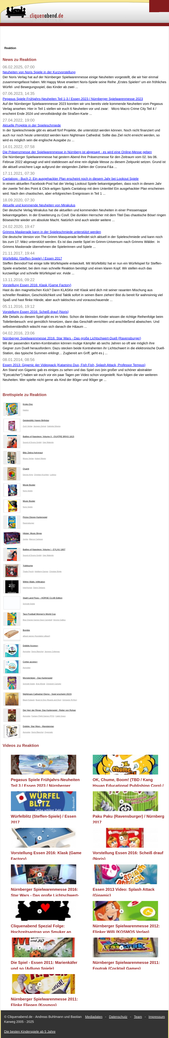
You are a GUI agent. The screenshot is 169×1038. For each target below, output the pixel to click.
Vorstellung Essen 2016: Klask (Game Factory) (37, 285)
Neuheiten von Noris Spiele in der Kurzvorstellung (39, 72)
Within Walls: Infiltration (24, 582)
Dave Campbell (46, 620)
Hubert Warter (40, 458)
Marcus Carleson (36, 539)
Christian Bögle (55, 571)
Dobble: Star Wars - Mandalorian (28, 727)
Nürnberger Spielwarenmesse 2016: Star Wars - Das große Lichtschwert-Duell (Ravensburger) (72, 338)
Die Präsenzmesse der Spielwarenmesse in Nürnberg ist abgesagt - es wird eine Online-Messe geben (77, 152)
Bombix (16, 631)
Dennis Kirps (28, 475)
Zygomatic (49, 732)
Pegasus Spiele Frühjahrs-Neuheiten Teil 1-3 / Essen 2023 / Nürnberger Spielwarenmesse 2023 (73, 99)
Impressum (157, 1017)
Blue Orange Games (31, 620)
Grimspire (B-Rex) (69, 700)
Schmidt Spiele (29, 604)
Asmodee (26, 651)
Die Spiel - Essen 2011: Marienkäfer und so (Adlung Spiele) (44, 964)
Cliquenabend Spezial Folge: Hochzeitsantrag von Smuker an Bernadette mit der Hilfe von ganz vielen (42, 928)
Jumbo (25, 539)
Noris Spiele (28, 491)
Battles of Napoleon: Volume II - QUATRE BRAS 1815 (38, 437)
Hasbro (26, 410)
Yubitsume (18, 566)
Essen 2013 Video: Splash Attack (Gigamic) (124, 891)
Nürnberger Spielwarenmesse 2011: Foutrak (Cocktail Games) (126, 964)
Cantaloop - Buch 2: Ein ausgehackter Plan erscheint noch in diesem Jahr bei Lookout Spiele (71, 178)
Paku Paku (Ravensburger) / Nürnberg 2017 (128, 818)
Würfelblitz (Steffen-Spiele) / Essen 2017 (32, 258)
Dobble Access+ (20, 646)
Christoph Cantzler (53, 684)
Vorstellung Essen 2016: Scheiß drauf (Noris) (36, 312)
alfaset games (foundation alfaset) (36, 636)
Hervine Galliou (59, 620)
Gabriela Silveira (53, 426)
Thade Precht (28, 571)
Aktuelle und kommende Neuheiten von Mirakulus (39, 205)
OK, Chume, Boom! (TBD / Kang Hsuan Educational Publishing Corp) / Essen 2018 (128, 782)
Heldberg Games (41, 571)
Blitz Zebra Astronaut (23, 453)
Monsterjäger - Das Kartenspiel (27, 678)
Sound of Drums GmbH (32, 442)
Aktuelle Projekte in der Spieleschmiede (32, 125)
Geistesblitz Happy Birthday (26, 421)
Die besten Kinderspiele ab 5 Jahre (29, 1031)
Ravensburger (28, 523)
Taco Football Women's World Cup (29, 614)
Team (138, 1017)
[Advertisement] (84, 36)
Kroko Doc (18, 405)
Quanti (16, 469)
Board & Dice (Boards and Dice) (49, 700)
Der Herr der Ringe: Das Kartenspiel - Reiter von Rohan (39, 711)
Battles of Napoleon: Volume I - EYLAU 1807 (34, 550)
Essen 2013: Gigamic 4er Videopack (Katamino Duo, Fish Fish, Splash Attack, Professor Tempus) (74, 365)
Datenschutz (118, 1017)
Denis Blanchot (37, 651)
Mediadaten (93, 1017)
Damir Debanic (39, 588)
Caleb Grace (60, 716)
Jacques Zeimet (39, 426)
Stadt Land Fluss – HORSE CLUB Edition (32, 598)
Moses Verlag (28, 458)
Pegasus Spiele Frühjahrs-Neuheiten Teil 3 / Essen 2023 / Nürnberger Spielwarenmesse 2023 (45, 782)
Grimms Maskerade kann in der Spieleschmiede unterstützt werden (52, 232)
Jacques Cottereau (52, 651)
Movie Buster (19, 485)
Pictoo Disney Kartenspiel (25, 518)
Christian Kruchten (41, 475)
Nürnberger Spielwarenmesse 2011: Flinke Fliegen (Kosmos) (44, 1001)
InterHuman (27, 588)
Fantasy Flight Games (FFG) (42, 716)
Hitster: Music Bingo (22, 534)
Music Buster (19, 501)
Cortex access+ (20, 662)
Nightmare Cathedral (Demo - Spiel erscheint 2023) (37, 694)
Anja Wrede (40, 684)
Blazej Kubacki (29, 700)
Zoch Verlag (28, 426)
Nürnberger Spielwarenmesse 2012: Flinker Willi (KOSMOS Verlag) (126, 928)
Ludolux (53, 475)
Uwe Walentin (48, 442)
